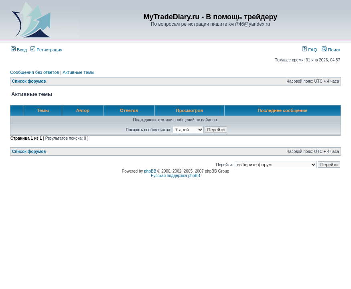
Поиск (331, 49)
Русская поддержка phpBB (175, 175)
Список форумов (29, 81)
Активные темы (78, 72)
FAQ (309, 49)
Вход (19, 49)
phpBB (150, 171)
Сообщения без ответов (34, 72)
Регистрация (46, 49)
